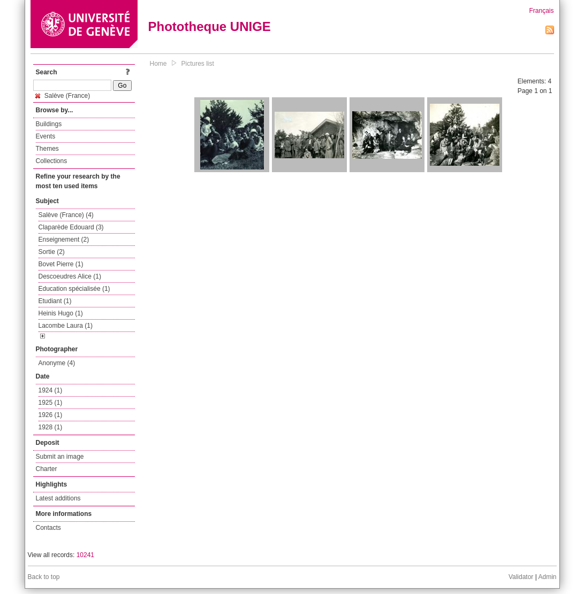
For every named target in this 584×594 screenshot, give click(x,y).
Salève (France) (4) (66, 215)
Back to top (44, 577)
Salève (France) (62, 95)
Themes (47, 148)
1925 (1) (51, 402)
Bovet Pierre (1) (61, 264)
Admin (547, 577)
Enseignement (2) (64, 239)
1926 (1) (51, 415)
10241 (85, 555)
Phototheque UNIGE (209, 26)
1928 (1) (51, 427)
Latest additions (58, 498)
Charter (46, 469)
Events (46, 136)
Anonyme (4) (57, 363)
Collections (51, 161)
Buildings (49, 124)
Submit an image (60, 456)
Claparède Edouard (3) (71, 227)
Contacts (48, 527)
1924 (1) (51, 390)
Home (158, 63)
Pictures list (197, 63)
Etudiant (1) (55, 301)
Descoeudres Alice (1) (70, 276)
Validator (521, 577)
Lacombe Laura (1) (66, 325)
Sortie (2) (52, 252)
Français (541, 10)
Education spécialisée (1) (74, 288)
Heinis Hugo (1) (61, 313)
